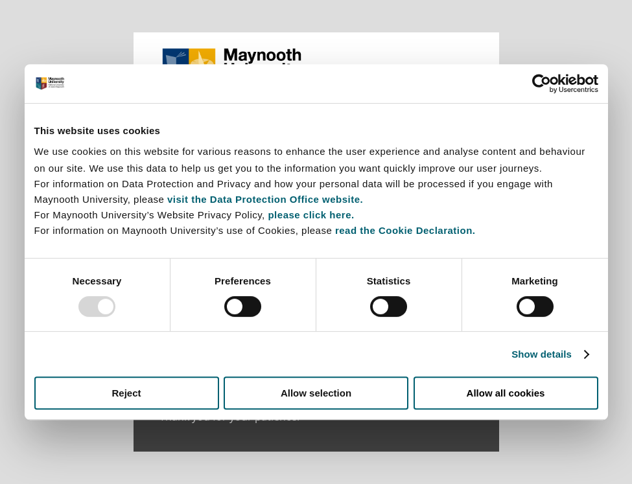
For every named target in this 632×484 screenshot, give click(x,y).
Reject (126, 392)
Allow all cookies (506, 392)
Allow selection (316, 392)
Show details (541, 354)
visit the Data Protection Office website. (265, 199)
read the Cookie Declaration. (405, 230)
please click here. (311, 214)
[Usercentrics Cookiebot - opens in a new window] (541, 83)
